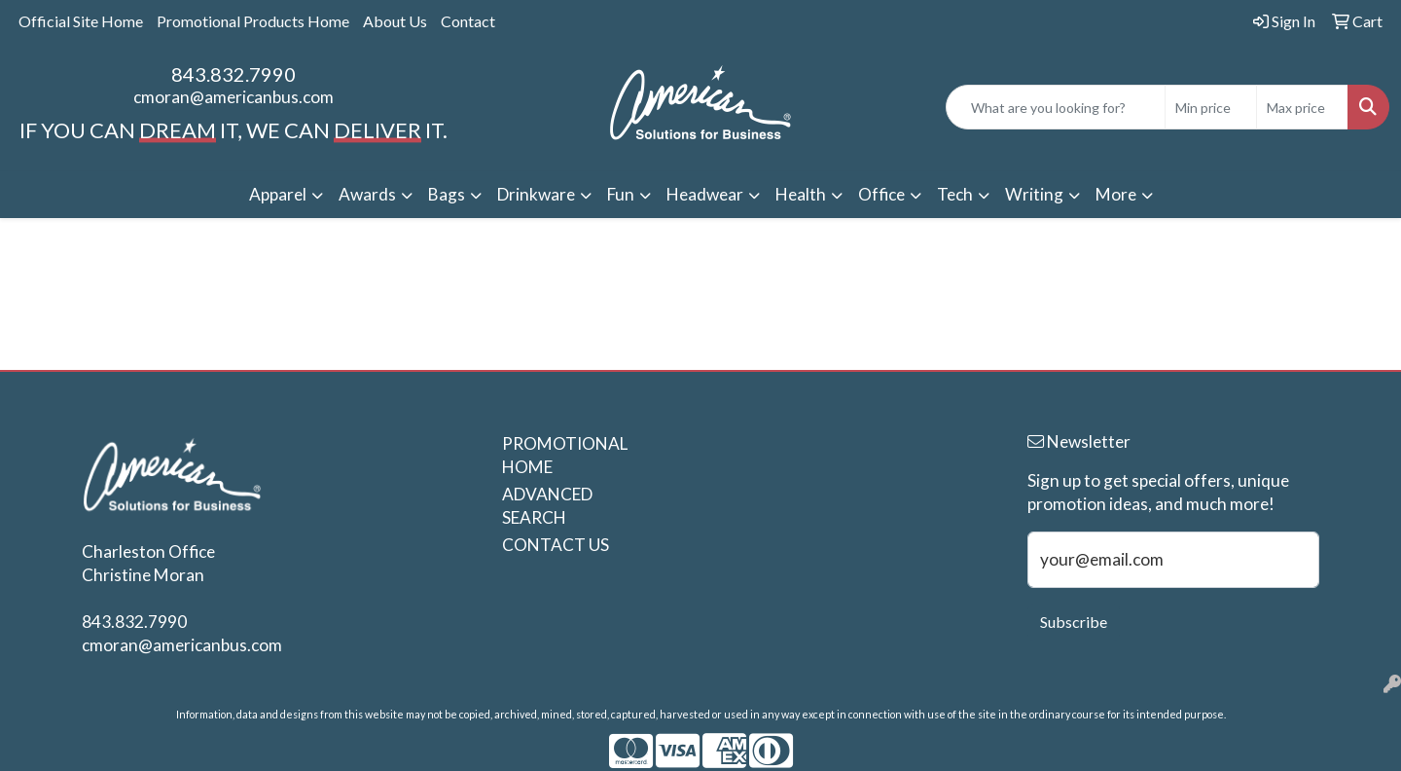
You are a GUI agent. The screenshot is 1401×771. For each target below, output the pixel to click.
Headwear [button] (704, 194)
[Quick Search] (1056, 107)
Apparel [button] (277, 194)
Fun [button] (620, 194)
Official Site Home (80, 21)
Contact (468, 21)
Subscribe (1073, 621)
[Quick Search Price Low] (1211, 107)
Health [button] (800, 194)
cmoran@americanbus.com (233, 97)
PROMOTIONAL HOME (556, 455)
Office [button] (881, 194)
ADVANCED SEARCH (547, 506)
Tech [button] (955, 194)
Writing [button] (1034, 194)
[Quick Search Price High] (1302, 107)
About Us (395, 21)
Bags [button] (446, 194)
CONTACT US (555, 544)
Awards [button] (367, 194)
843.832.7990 (233, 74)
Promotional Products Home (253, 21)
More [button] (1116, 194)
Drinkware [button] (536, 194)
